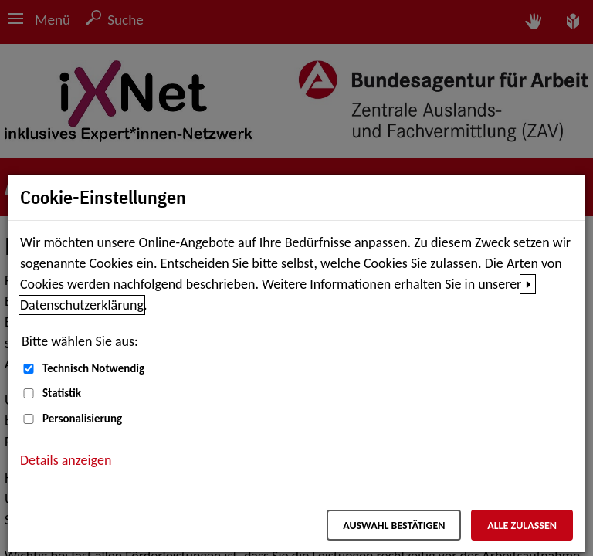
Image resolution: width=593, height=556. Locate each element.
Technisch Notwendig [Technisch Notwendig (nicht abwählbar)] (93, 368)
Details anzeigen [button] (65, 460)
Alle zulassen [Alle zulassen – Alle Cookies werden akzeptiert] (522, 525)
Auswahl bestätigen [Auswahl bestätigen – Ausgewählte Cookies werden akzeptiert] (394, 525)
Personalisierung (82, 418)
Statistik (61, 393)
